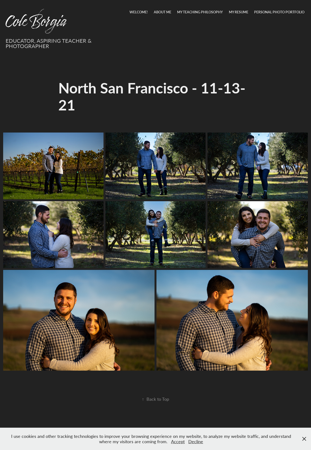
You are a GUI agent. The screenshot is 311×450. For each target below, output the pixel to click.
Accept (178, 441)
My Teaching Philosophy (200, 12)
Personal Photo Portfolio (279, 12)
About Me (162, 12)
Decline (195, 441)
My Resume (238, 12)
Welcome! (139, 12)
